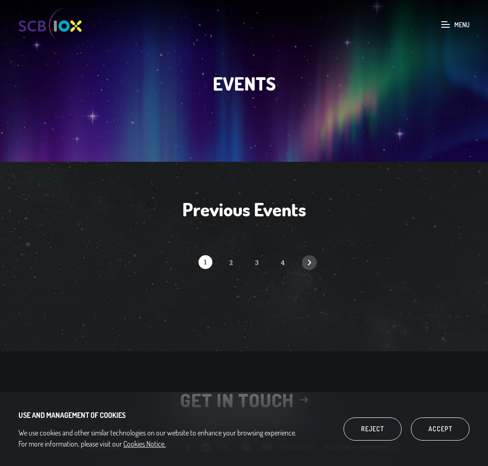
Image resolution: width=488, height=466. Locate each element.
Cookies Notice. (144, 443)
